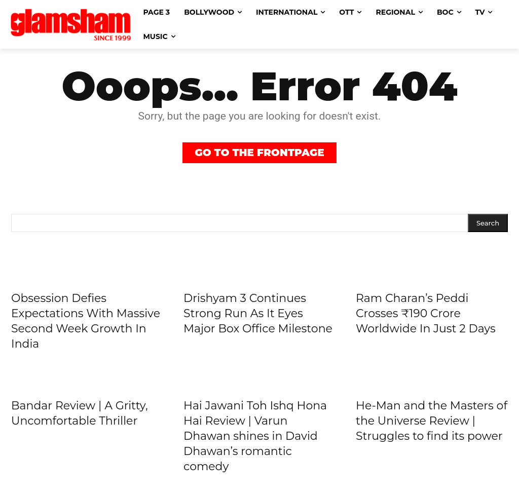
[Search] (488, 223)
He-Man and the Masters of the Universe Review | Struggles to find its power (431, 421)
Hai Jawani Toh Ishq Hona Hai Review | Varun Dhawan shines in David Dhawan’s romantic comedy (255, 436)
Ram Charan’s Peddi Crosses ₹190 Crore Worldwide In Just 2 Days (426, 313)
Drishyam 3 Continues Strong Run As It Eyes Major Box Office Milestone (257, 313)
